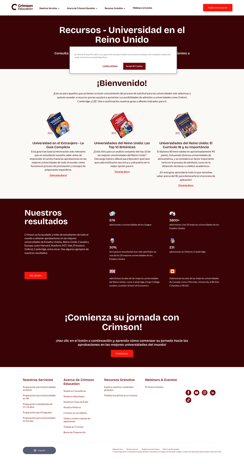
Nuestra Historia (72, 407)
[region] (123, 60)
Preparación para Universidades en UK (39, 397)
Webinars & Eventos (142, 8)
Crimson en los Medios (75, 412)
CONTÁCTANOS (122, 353)
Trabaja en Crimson (74, 426)
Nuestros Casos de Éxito (76, 401)
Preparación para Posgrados (37, 412)
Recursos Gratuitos (114, 8)
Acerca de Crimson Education (81, 8)
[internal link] (58, 149)
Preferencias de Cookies (150, 449)
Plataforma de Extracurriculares (120, 395)
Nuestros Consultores (75, 390)
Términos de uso (132, 449)
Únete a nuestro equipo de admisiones (77, 420)
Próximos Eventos (154, 386)
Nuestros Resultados (74, 396)
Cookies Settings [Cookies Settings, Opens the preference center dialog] (110, 66)
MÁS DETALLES (36, 275)
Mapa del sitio (117, 449)
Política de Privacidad (171, 449)
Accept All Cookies (134, 66)
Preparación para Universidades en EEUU (39, 388)
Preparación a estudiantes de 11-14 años (37, 405)
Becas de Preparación (75, 432)
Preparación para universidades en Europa (39, 419)
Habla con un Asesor (217, 7)
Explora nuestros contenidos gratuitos (118, 388)
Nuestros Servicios (48, 8)
